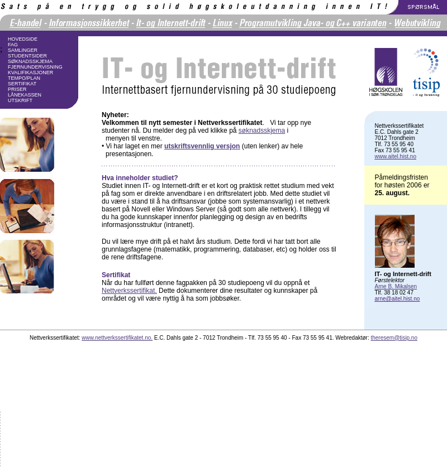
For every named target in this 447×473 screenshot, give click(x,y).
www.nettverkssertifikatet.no (116, 338)
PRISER (17, 89)
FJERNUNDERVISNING (35, 67)
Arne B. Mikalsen (396, 286)
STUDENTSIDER (27, 56)
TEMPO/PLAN (24, 78)
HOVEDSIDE (22, 39)
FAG (13, 44)
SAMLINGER (22, 50)
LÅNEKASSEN (24, 95)
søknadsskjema (262, 130)
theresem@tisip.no (393, 338)
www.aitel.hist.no (395, 156)
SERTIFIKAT (22, 83)
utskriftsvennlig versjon (202, 146)
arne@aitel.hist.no (397, 299)
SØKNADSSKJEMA (30, 61)
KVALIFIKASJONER (30, 72)
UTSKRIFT (20, 100)
